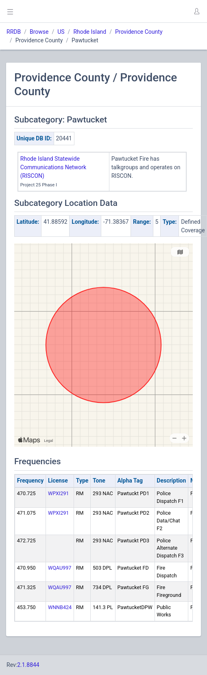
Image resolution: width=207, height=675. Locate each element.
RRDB (14, 31)
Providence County (139, 31)
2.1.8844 (28, 665)
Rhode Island (89, 31)
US (60, 31)
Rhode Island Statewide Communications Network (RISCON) (53, 167)
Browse (39, 31)
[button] (196, 11)
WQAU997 (59, 568)
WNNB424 (60, 607)
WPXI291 (58, 493)
